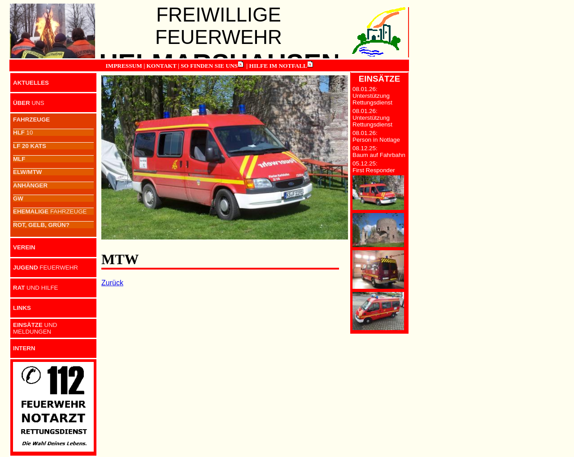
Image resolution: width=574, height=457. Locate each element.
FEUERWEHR (45, 267)
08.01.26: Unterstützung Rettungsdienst (372, 96)
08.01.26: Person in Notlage (376, 136)
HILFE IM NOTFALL (278, 65)
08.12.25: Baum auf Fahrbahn (378, 151)
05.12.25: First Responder (373, 167)
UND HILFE (35, 287)
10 (23, 132)
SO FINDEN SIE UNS (209, 65)
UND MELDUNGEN (35, 328)
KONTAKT (161, 65)
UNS (28, 103)
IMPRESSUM (123, 65)
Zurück (112, 283)
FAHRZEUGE (50, 211)
